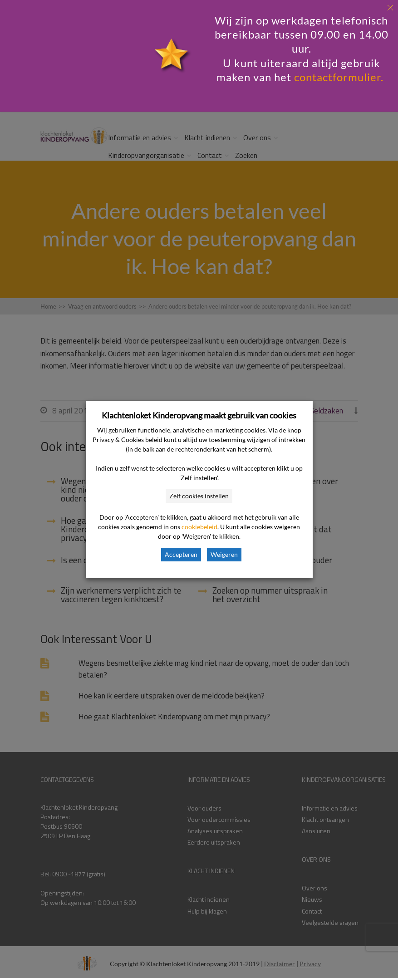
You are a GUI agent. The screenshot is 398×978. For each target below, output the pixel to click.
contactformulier (337, 77)
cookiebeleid (199, 527)
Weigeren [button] (224, 554)
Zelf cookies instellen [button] (199, 496)
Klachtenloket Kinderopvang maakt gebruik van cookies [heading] (199, 415)
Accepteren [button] (181, 554)
